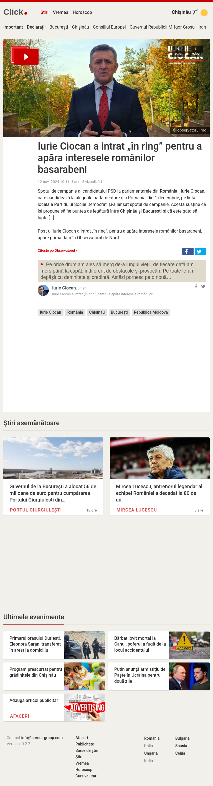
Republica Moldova (151, 312)
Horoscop (82, 12)
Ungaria (151, 753)
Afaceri (19, 716)
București (58, 27)
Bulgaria (182, 738)
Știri (44, 12)
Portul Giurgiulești (36, 510)
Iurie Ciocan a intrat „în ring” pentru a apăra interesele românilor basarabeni (120, 157)
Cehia (180, 753)
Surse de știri (86, 750)
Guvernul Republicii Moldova (158, 27)
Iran (202, 27)
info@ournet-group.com (42, 737)
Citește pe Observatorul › (57, 250)
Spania (181, 746)
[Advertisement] (122, 360)
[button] (188, 251)
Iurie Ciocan (192, 191)
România (168, 191)
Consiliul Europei (109, 27)
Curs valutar (85, 776)
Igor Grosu (184, 27)
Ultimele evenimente (33, 617)
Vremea (60, 12)
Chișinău (181, 12)
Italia (148, 746)
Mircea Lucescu (136, 510)
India (148, 761)
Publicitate (84, 744)
